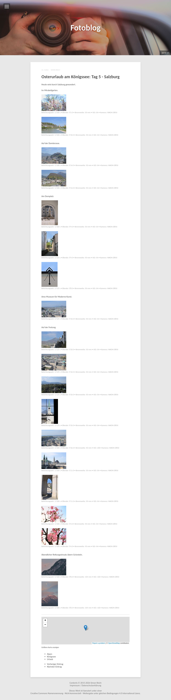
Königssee (51, 657)
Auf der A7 (165, 53)
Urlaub (50, 660)
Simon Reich (95, 683)
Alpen (49, 655)
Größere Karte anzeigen (50, 648)
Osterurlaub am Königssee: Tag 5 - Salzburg (80, 77)
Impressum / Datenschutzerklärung (85, 686)
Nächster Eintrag (54, 667)
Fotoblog (85, 28)
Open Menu (6, 6)
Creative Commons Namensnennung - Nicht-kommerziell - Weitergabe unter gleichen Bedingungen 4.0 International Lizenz (85, 694)
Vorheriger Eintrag (55, 665)
